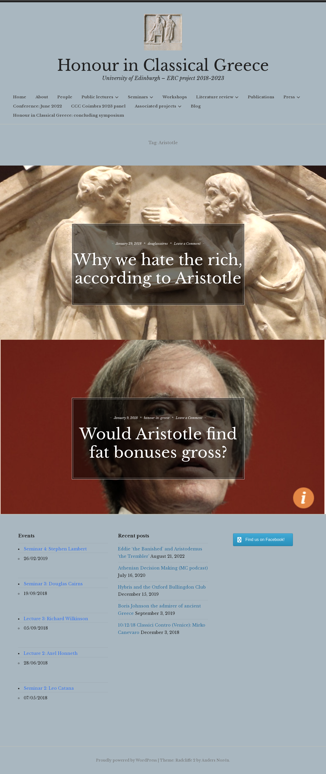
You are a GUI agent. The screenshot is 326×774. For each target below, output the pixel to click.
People (64, 96)
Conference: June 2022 (37, 106)
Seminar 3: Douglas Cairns (53, 583)
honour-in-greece (162, 414)
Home (19, 96)
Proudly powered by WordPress (126, 760)
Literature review (217, 96)
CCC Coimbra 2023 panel (98, 106)
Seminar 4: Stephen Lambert (55, 548)
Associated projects (158, 106)
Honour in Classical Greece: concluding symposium (68, 115)
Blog (196, 106)
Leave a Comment (198, 240)
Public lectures (100, 96)
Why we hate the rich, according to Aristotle (163, 275)
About (41, 96)
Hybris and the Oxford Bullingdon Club (162, 587)
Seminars (140, 96)
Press (291, 96)
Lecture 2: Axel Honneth (51, 653)
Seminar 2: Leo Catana (49, 688)
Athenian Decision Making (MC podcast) (163, 568)
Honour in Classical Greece (163, 65)
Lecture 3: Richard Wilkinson (56, 618)
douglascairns (163, 240)
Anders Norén (215, 760)
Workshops (174, 96)
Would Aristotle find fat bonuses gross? (163, 439)
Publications (261, 96)
